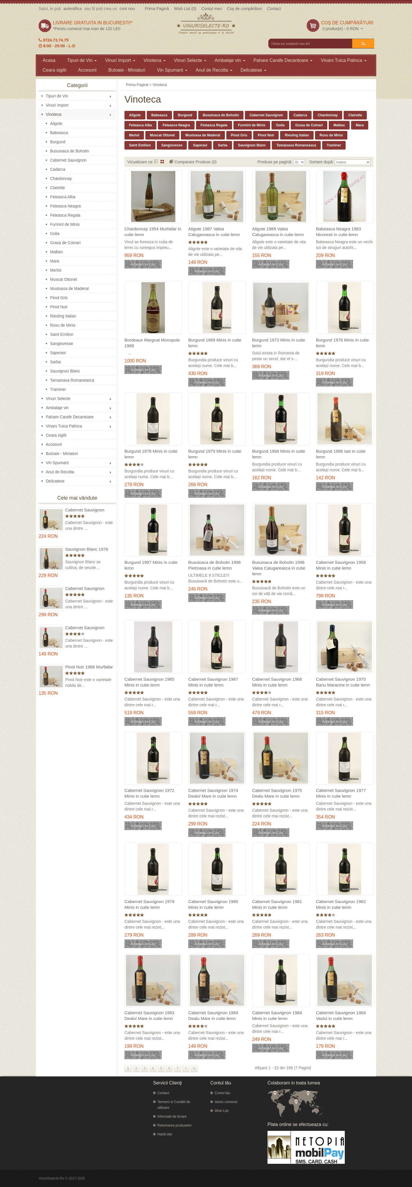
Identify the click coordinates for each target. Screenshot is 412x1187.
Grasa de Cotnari (65, 242)
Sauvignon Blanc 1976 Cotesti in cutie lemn (86, 549)
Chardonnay (61, 178)
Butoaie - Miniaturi (126, 70)
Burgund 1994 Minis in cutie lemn (278, 454)
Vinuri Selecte (190, 60)
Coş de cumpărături (244, 8)
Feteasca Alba (63, 197)
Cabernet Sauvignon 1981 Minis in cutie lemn (277, 904)
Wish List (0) (185, 8)
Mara (54, 261)
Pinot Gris (59, 297)
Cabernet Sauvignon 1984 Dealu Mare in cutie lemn (89, 628)
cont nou (127, 8)
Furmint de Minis (65, 224)
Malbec (56, 252)
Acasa (49, 60)
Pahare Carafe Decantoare (282, 60)
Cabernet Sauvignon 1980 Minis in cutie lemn (213, 904)
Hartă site (164, 1134)
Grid (162, 161)
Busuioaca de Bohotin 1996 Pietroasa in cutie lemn (214, 565)
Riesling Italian (63, 316)
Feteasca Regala (65, 215)
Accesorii (87, 70)
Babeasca (59, 132)
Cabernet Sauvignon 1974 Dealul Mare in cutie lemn (84, 588)
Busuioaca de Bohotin (69, 151)
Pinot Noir (59, 307)
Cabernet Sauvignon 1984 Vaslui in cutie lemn (341, 1015)
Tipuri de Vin (82, 60)
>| (194, 1068)
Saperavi (58, 352)
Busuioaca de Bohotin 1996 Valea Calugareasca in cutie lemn (278, 568)
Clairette (57, 187)
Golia (55, 233)
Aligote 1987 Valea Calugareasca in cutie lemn (214, 231)
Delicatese (253, 70)
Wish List (222, 1111)
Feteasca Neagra (65, 206)
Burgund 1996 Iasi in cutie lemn (340, 454)
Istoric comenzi (226, 1102)
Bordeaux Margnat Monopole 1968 (152, 343)
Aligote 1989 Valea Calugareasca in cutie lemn (278, 231)
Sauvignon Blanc (65, 371)
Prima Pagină (157, 8)
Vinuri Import (120, 60)
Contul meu (211, 8)
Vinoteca (155, 60)
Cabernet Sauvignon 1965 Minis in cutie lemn (149, 682)
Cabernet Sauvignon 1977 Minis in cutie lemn (341, 793)
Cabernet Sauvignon (68, 160)
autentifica (73, 8)
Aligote (56, 123)
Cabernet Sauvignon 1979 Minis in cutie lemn (149, 904)
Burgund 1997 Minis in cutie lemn (150, 565)
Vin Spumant (172, 70)
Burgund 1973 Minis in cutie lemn (278, 343)
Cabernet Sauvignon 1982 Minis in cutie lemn (341, 904)
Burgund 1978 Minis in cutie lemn (150, 454)
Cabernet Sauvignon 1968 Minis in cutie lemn (277, 682)
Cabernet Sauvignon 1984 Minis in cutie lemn (277, 1015)
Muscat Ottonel (63, 279)
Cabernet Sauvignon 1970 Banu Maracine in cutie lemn (343, 682)
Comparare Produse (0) (196, 162)
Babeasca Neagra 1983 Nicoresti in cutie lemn (338, 231)
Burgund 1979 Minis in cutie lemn (214, 454)
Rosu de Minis (63, 325)
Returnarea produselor (174, 1125)
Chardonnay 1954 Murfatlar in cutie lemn (152, 231)
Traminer (58, 389)
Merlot (55, 270)
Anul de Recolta (214, 70)
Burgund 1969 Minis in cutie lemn (214, 343)
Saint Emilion (62, 334)
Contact (274, 8)
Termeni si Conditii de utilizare (173, 1105)
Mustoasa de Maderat (69, 288)
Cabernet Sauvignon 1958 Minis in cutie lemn (341, 565)
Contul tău (222, 1093)
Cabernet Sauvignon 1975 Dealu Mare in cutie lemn (89, 510)
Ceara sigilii (54, 70)
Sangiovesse (61, 343)
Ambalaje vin (230, 60)
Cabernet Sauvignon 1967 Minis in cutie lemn (213, 682)
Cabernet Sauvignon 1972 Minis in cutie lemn (149, 793)
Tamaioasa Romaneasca (72, 380)
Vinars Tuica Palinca (344, 60)
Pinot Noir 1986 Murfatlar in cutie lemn (89, 667)
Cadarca (57, 169)
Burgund (57, 142)
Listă (156, 161)
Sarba (55, 362)
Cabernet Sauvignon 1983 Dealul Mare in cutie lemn (149, 1015)
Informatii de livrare (172, 1117)
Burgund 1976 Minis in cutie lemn (342, 343)
